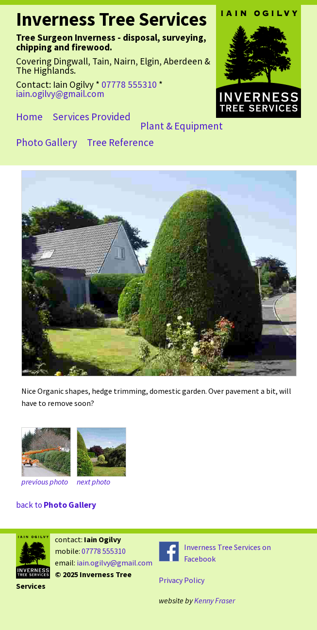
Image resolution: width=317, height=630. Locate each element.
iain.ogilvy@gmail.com (60, 93)
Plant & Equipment (181, 125)
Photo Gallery (46, 142)
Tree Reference (120, 142)
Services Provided (91, 116)
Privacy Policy (181, 580)
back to (56, 505)
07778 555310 (129, 84)
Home (29, 116)
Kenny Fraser (214, 600)
